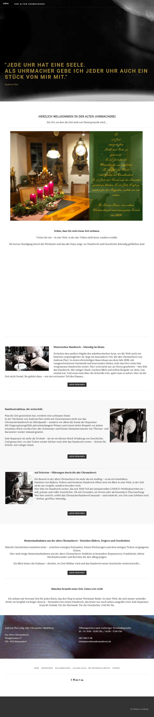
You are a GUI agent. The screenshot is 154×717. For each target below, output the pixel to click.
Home (36, 668)
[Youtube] (82, 680)
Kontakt (116, 668)
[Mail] (79, 680)
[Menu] (6, 3)
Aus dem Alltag (79, 668)
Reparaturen (47, 668)
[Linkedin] (77, 680)
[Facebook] (71, 680)
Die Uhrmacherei (62, 668)
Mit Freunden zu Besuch (99, 668)
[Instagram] (74, 680)
